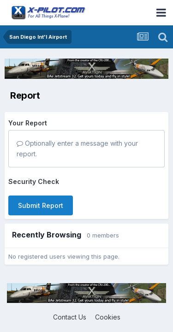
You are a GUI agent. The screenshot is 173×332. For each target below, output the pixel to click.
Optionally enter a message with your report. (77, 148)
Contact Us (69, 317)
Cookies (107, 317)
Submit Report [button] (40, 205)
